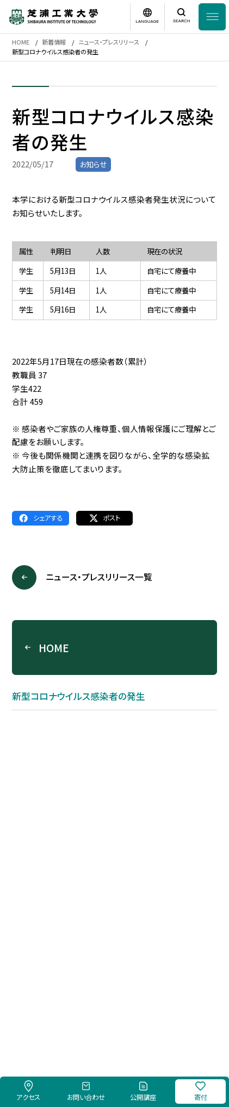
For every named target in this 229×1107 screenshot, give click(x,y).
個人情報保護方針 (165, 1004)
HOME (20, 41)
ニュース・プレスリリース (108, 41)
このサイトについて (100, 1004)
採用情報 (50, 1004)
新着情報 (54, 41)
